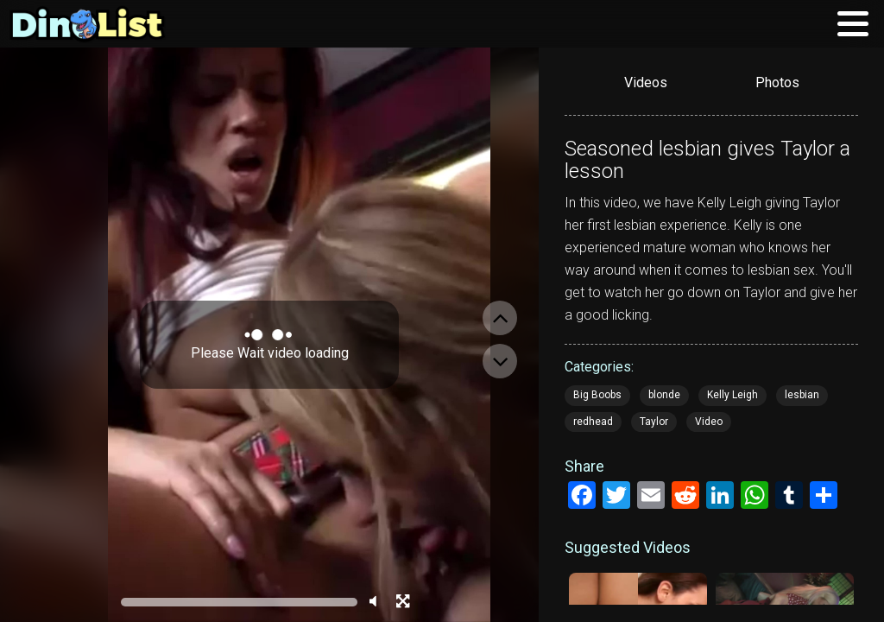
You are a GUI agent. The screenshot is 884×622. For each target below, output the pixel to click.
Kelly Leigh (732, 395)
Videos (645, 82)
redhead (593, 422)
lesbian (802, 395)
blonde (664, 395)
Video (709, 422)
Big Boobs (597, 395)
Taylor (654, 422)
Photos (777, 82)
